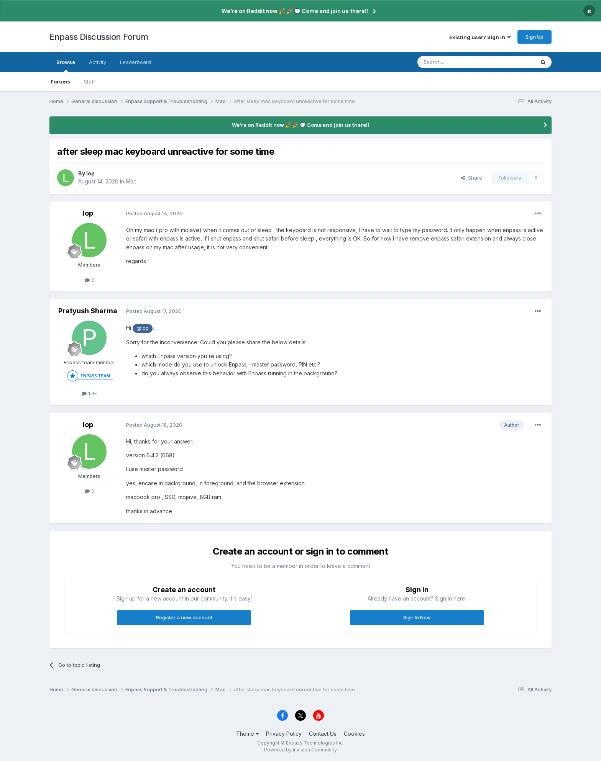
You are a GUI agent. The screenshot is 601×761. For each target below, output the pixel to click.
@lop (142, 328)
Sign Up (534, 37)
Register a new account (184, 617)
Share (471, 178)
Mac (131, 181)
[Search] (456, 62)
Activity (97, 62)
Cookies (354, 733)
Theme (247, 733)
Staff (89, 82)
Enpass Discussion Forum (98, 37)
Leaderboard (135, 62)
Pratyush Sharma (87, 311)
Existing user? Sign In (480, 37)
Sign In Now (417, 617)
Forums (60, 82)
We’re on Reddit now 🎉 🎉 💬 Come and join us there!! (295, 11)
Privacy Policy (284, 733)
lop (90, 173)
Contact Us (323, 733)
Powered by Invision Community (300, 750)
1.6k (89, 393)
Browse (65, 65)
